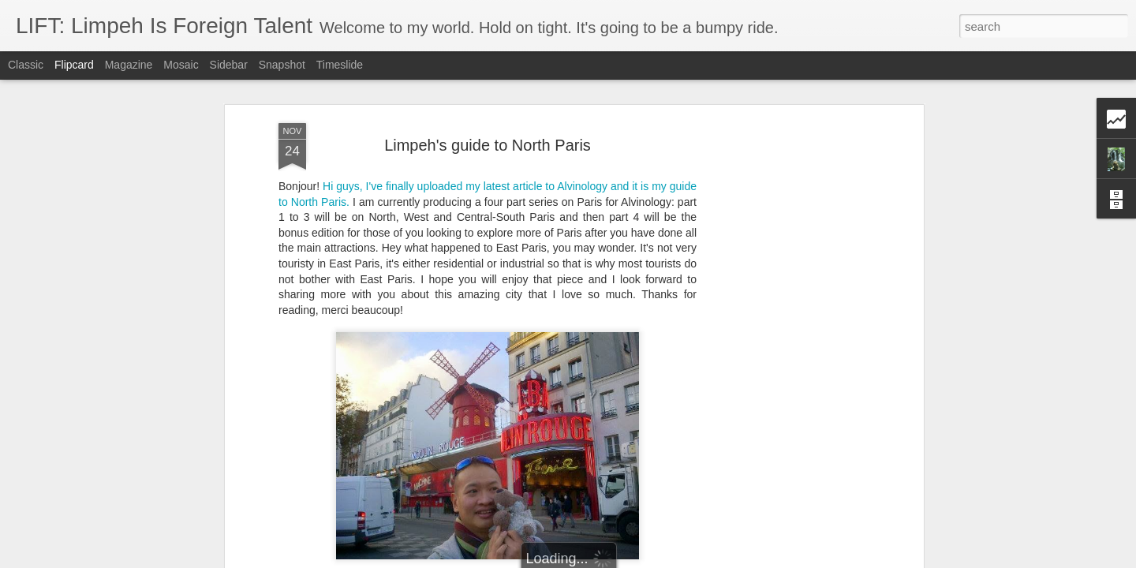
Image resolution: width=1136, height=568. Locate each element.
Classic (25, 64)
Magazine (129, 64)
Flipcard (74, 64)
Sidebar (229, 64)
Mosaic (180, 64)
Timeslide (339, 64)
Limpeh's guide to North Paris (487, 145)
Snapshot (282, 64)
